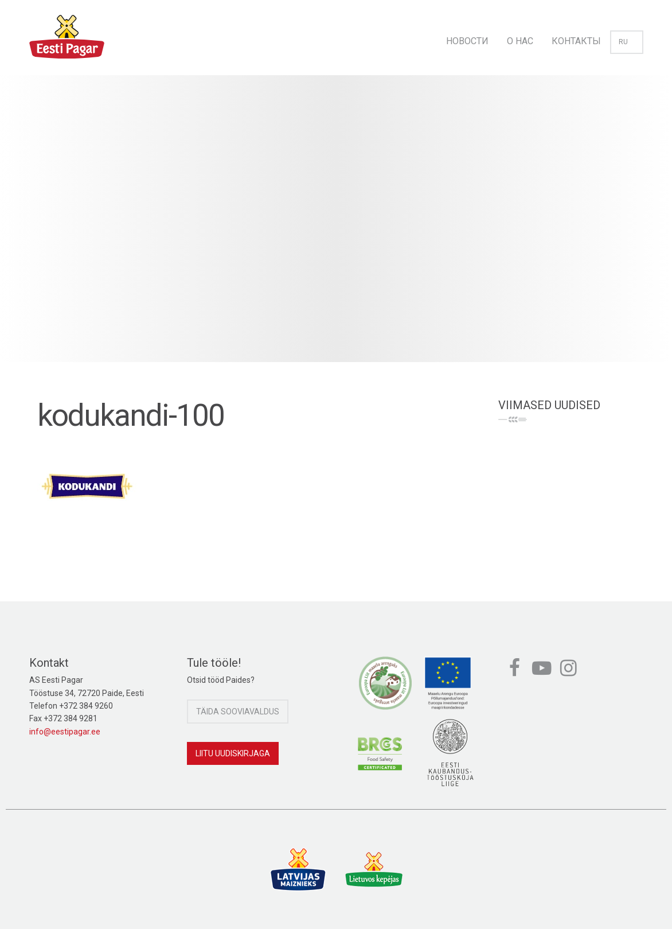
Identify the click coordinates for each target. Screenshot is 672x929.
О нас (520, 41)
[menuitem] (467, 37)
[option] (336, 230)
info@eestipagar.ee (64, 731)
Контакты (576, 41)
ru (627, 42)
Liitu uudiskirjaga (233, 753)
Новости (467, 41)
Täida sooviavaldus (237, 711)
